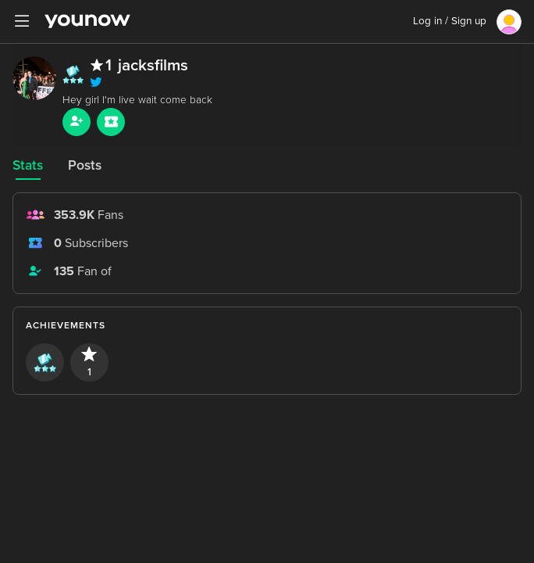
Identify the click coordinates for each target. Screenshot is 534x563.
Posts (84, 165)
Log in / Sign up (449, 21)
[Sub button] (111, 122)
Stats (27, 165)
